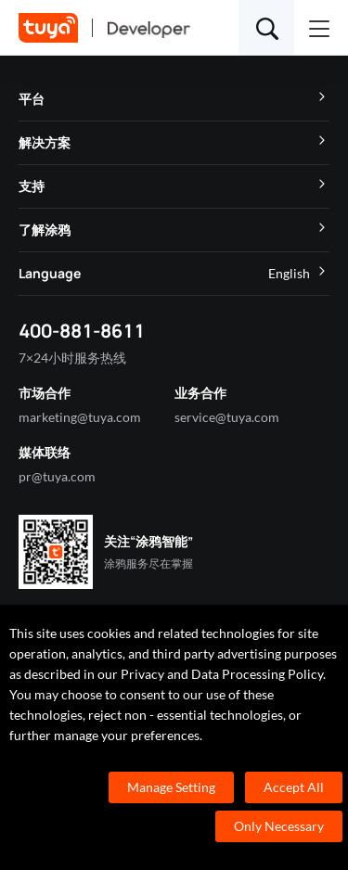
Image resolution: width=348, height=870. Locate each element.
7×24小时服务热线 (72, 357)
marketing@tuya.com (80, 417)
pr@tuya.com (57, 476)
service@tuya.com (226, 417)
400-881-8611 (82, 330)
